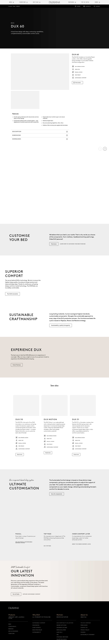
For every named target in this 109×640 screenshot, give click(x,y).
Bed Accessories (13, 631)
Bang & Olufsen (61, 629)
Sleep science (37, 627)
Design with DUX (61, 625)
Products (10, 6)
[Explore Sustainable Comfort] (32, 597)
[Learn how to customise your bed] (73, 247)
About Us (84, 615)
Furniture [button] (22, 2)
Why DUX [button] (35, 2)
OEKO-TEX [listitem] (76, 69)
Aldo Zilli (59, 632)
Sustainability (37, 632)
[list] (54, 183)
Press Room (84, 625)
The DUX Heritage (86, 622)
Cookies (83, 632)
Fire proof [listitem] (76, 75)
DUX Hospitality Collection (65, 622)
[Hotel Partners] (17, 368)
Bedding (11, 628)
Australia (88, 6)
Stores (78, 6)
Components (12, 626)
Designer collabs (62, 627)
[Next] (105, 149)
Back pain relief (37, 629)
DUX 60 (18, 6)
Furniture (11, 633)
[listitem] (26, 428)
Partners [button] (71, 2)
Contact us (84, 627)
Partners (60, 615)
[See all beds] (16, 597)
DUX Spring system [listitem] (78, 66)
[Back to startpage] (54, 2)
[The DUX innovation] (12, 297)
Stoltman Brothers (62, 637)
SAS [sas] (58, 634)
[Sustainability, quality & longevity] (60, 328)
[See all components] (56, 497)
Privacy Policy (85, 629)
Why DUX (36, 615)
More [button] (96, 2)
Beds (14, 6)
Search (98, 6)
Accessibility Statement (88, 634)
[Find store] (53, 247)
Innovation (36, 625)
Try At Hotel (85, 2)
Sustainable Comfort (39, 622)
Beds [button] (10, 2)
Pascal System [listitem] (77, 72)
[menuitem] (14, 2)
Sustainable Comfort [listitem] (79, 77)
